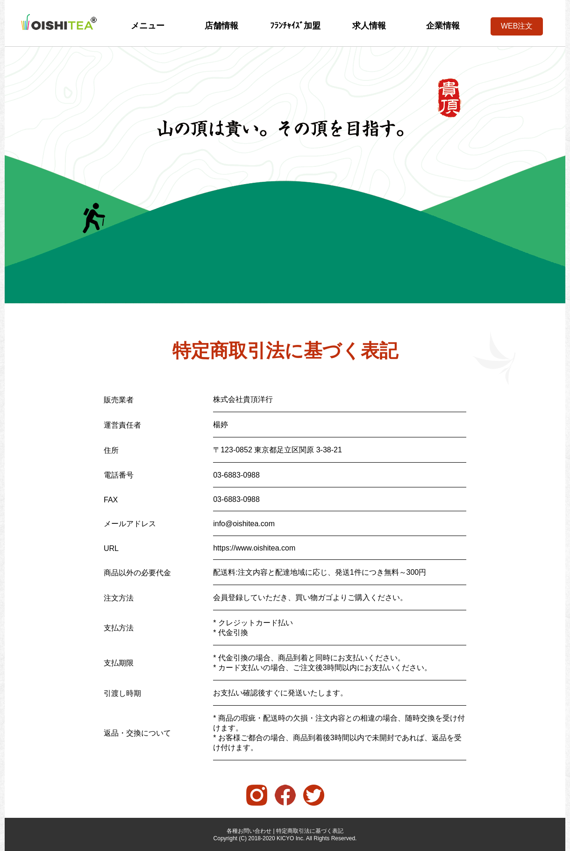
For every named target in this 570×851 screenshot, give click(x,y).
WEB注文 (517, 26)
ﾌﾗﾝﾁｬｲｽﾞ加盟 (295, 25)
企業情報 (443, 25)
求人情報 (369, 25)
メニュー (147, 25)
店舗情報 (221, 25)
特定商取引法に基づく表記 (309, 831)
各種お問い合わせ (249, 831)
